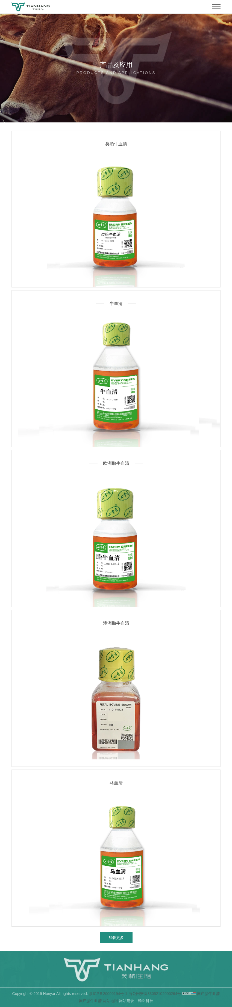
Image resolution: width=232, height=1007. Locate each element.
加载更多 (116, 937)
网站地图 (110, 1001)
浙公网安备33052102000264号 (154, 993)
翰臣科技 (145, 1001)
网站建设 (126, 1001)
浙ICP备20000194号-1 (108, 993)
